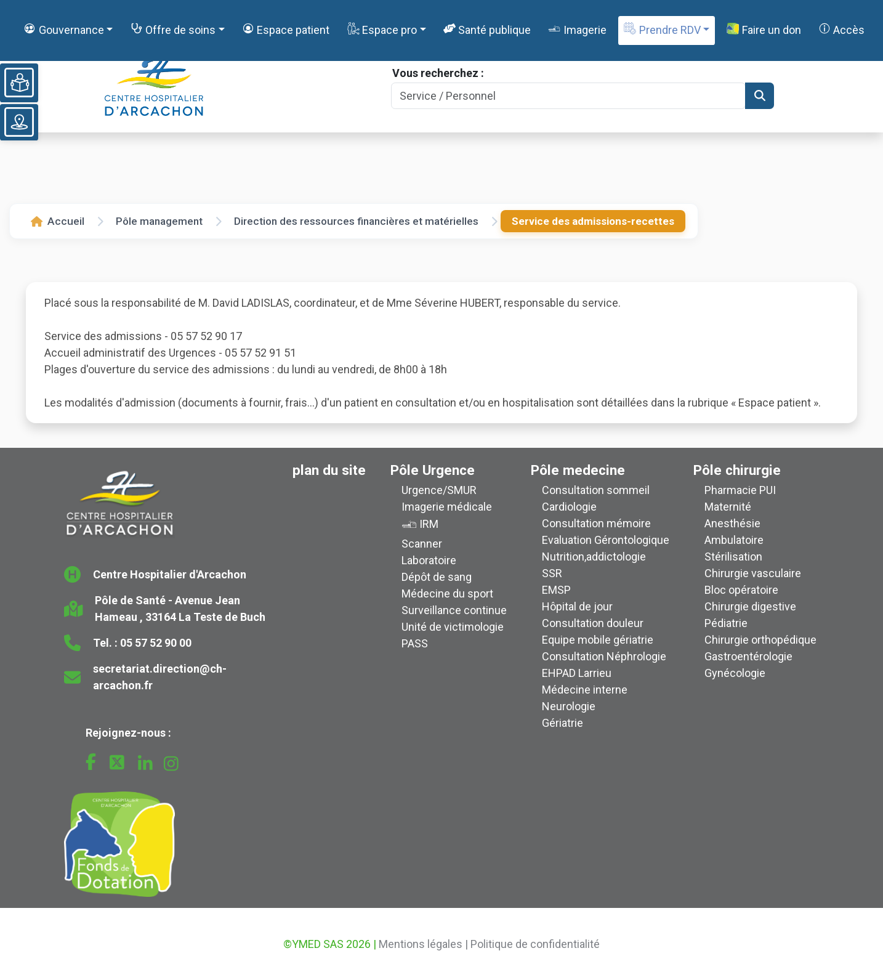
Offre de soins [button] (173, 29)
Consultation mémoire (596, 523)
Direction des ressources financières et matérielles (356, 221)
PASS (414, 643)
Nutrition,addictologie (594, 556)
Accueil (57, 221)
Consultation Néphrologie (604, 656)
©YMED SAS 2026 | (329, 943)
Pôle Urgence (432, 470)
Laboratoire (428, 560)
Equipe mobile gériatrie (597, 639)
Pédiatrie (726, 623)
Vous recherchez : (438, 73)
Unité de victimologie (452, 626)
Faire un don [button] (763, 29)
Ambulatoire (734, 539)
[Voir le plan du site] (19, 122)
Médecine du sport (447, 593)
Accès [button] (841, 29)
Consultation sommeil (596, 490)
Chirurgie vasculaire (752, 573)
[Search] (568, 96)
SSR (552, 573)
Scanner (421, 543)
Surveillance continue (454, 610)
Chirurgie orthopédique (760, 639)
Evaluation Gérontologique (605, 539)
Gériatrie (562, 722)
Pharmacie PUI (740, 490)
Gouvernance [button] (63, 29)
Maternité (727, 506)
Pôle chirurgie (737, 470)
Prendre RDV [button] (662, 29)
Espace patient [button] (285, 29)
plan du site (329, 470)
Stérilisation (733, 556)
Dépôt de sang (436, 576)
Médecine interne (584, 689)
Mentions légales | (423, 943)
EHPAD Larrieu (576, 672)
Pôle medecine (578, 470)
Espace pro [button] (382, 29)
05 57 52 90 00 (156, 642)
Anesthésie (732, 523)
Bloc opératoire (741, 589)
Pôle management (159, 221)
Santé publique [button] (487, 29)
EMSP (556, 589)
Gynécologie (734, 672)
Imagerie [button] (577, 29)
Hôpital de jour (577, 606)
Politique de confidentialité (535, 943)
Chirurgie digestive (750, 606)
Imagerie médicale (446, 506)
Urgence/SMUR (439, 490)
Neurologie (568, 706)
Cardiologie (569, 506)
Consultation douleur (592, 623)
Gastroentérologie (748, 656)
